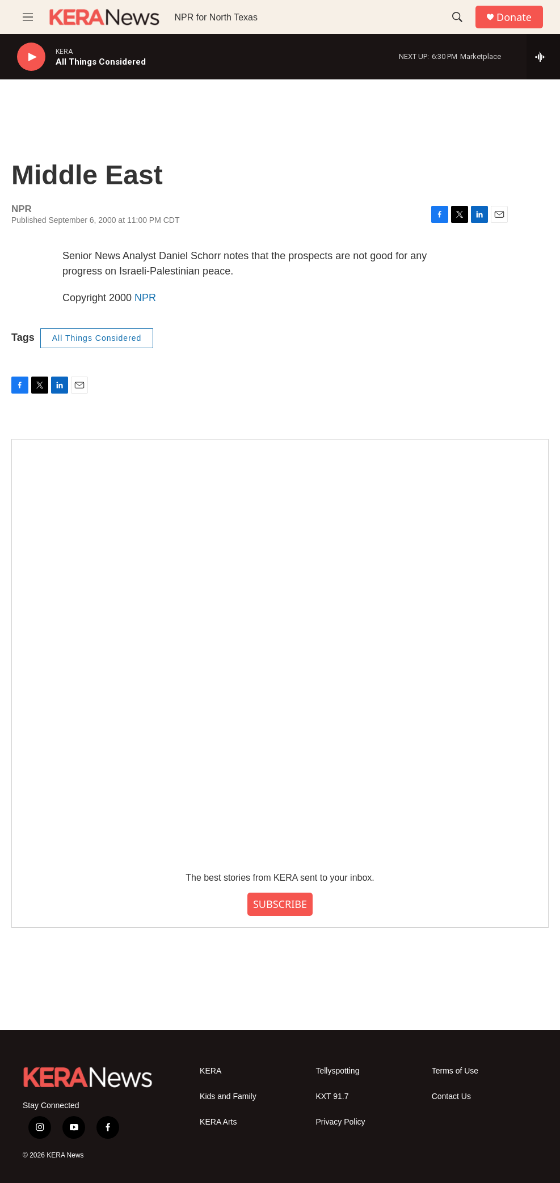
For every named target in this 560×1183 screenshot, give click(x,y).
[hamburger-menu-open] (28, 17)
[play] (31, 57)
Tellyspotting (337, 1071)
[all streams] (543, 56)
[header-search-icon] (457, 17)
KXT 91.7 (331, 1096)
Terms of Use (455, 1071)
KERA (210, 1071)
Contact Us (451, 1096)
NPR (145, 297)
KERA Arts (218, 1122)
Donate (514, 17)
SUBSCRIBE (280, 904)
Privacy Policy (340, 1122)
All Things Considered (97, 338)
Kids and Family (228, 1096)
